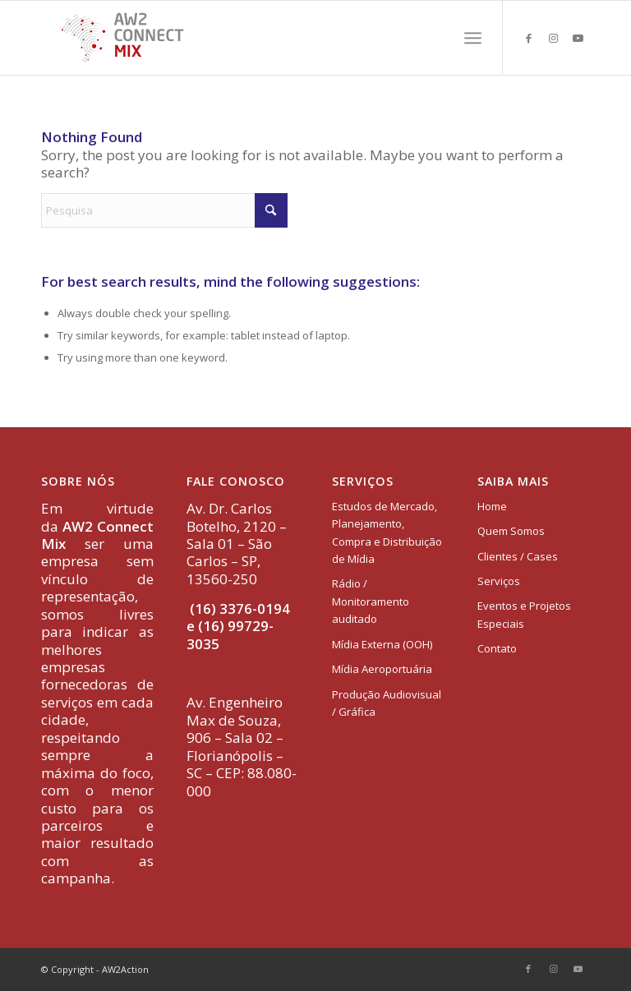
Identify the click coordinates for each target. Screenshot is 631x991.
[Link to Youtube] (577, 37)
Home (492, 506)
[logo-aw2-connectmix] (121, 38)
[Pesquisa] (164, 210)
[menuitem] (472, 38)
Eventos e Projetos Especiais (524, 614)
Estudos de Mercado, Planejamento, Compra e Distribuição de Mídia (387, 532)
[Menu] (472, 38)
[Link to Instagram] (553, 37)
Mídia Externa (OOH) (382, 644)
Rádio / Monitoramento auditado (370, 601)
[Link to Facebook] (528, 37)
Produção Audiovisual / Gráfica (386, 703)
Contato (497, 648)
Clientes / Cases (517, 556)
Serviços (498, 581)
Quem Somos (511, 530)
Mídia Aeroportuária (382, 668)
